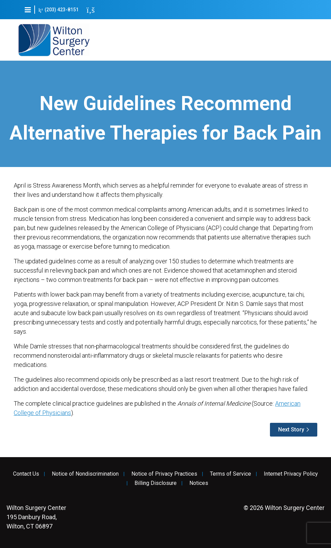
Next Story (291, 429)
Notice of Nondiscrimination (85, 474)
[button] (27, 9)
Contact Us (26, 474)
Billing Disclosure (155, 483)
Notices (198, 483)
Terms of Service (230, 474)
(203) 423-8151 (58, 9)
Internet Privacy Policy (291, 474)
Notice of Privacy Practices (164, 474)
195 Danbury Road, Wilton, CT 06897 (36, 517)
